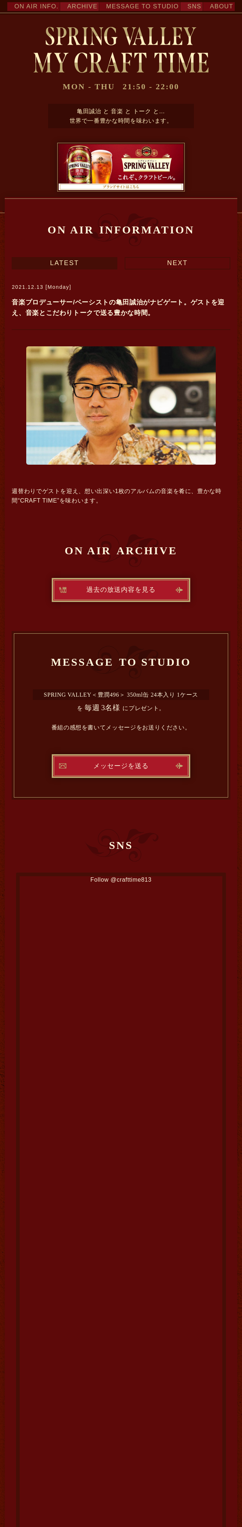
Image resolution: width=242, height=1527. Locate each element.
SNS (191, 6)
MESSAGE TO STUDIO (139, 6)
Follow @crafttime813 (121, 880)
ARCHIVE (79, 6)
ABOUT (218, 6)
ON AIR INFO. (33, 6)
